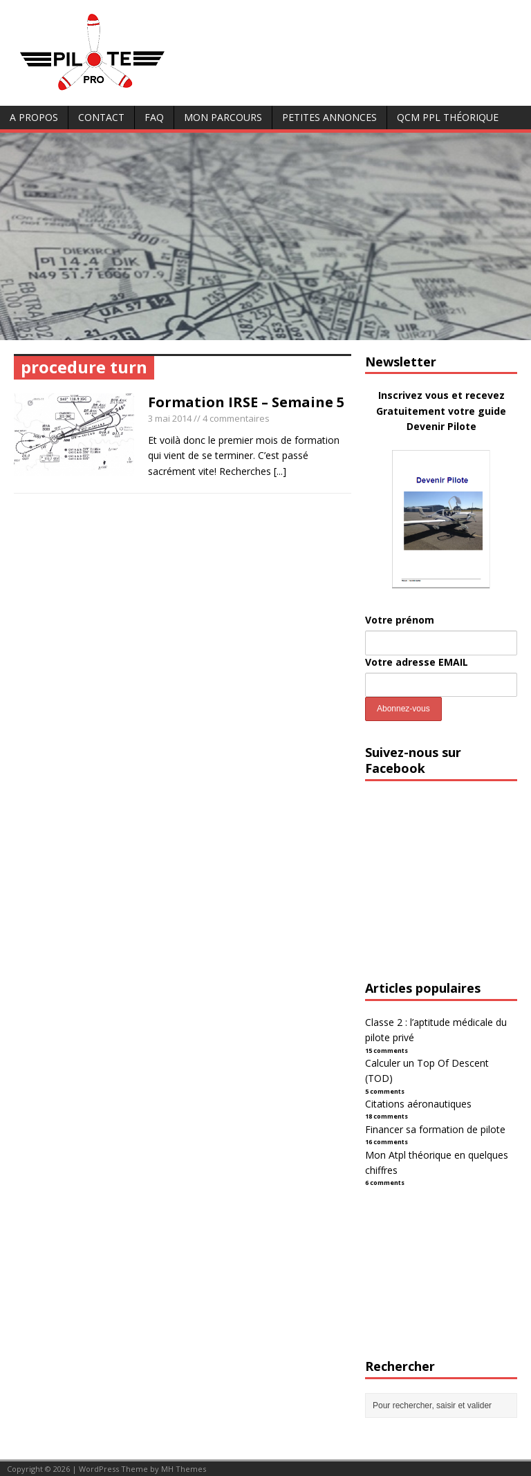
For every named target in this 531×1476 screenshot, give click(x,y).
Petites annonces (329, 117)
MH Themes (183, 1469)
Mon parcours (223, 117)
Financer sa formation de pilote (435, 1129)
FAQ (154, 117)
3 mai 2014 (170, 418)
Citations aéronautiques (418, 1103)
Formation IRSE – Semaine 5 (246, 402)
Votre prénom (399, 619)
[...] (280, 471)
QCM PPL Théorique (448, 117)
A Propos (34, 117)
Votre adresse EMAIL (416, 662)
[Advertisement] (265, 236)
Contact (101, 117)
